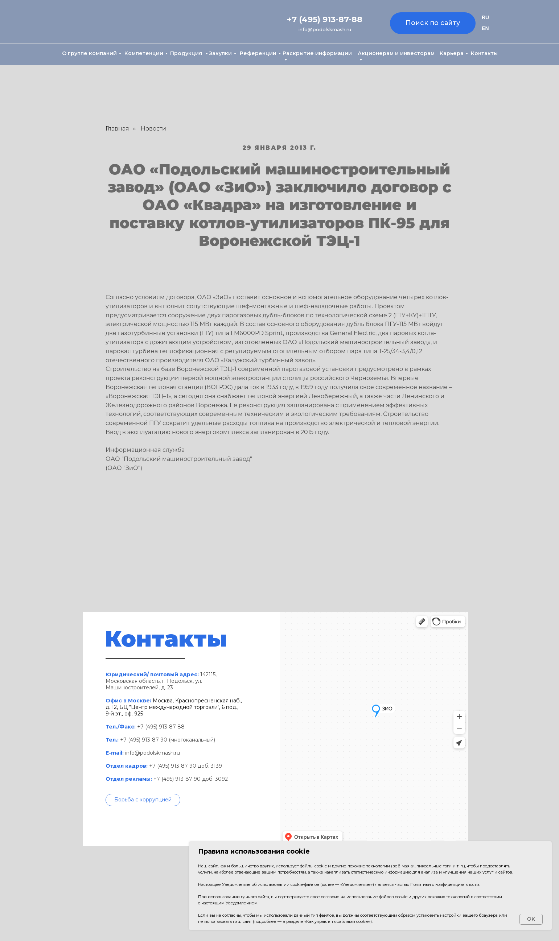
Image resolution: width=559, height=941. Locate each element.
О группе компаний (89, 53)
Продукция (187, 53)
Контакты (484, 53)
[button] (143, 800)
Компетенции (143, 53)
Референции (258, 53)
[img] (94, 22)
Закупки (220, 53)
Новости (153, 128)
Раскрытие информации (317, 53)
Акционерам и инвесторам (396, 53)
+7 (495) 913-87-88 (324, 19)
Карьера (452, 53)
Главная (117, 128)
